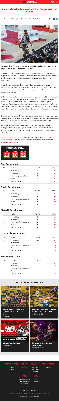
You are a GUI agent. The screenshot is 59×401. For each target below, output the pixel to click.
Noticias (24, 367)
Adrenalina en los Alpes (11, 343)
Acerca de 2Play (25, 381)
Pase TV (36, 379)
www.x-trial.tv (12, 142)
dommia (36, 396)
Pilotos (11, 367)
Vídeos (48, 367)
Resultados (35, 367)
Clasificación (35, 369)
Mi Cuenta (26, 390)
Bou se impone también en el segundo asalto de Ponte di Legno (13, 311)
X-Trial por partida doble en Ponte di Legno (42, 344)
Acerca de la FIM (25, 383)
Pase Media (36, 381)
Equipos (11, 369)
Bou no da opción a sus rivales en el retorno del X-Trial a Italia (44, 310)
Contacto (34, 390)
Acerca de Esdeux (24, 379)
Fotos (48, 369)
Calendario (35, 371)
